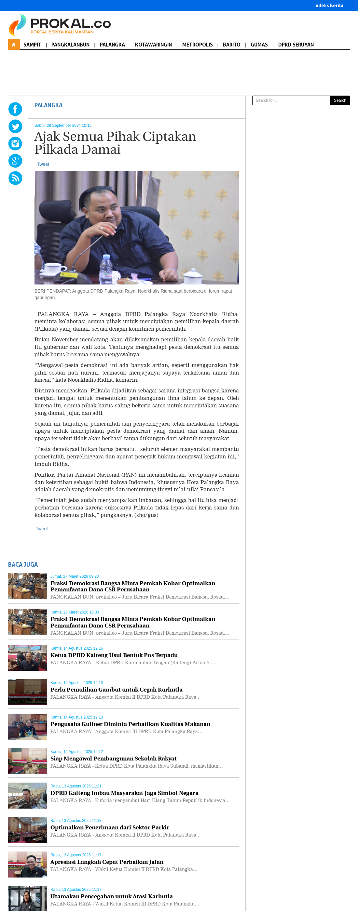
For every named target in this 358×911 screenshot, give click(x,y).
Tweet (43, 164)
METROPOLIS (197, 44)
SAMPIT (32, 44)
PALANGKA (112, 44)
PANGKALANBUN (70, 44)
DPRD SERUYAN (296, 44)
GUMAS (259, 44)
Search (340, 100)
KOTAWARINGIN (153, 44)
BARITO (232, 44)
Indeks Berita (328, 5)
